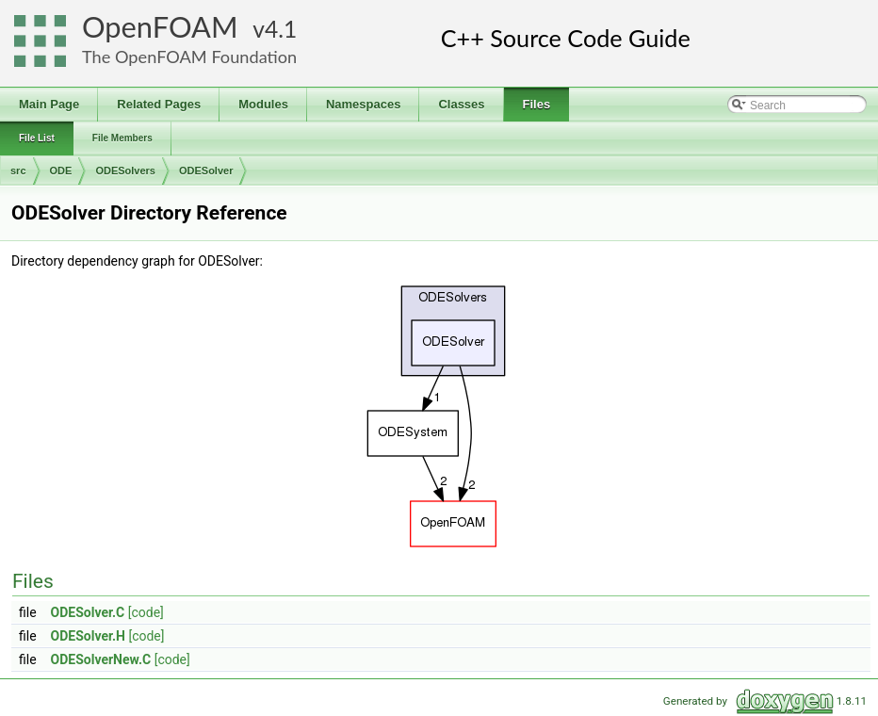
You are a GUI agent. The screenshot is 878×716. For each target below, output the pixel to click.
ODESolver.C (88, 612)
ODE (61, 170)
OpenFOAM (160, 26)
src (18, 170)
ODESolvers (125, 170)
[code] (146, 612)
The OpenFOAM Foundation (189, 56)
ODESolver (206, 170)
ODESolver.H (88, 635)
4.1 (281, 28)
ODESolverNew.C (101, 659)
